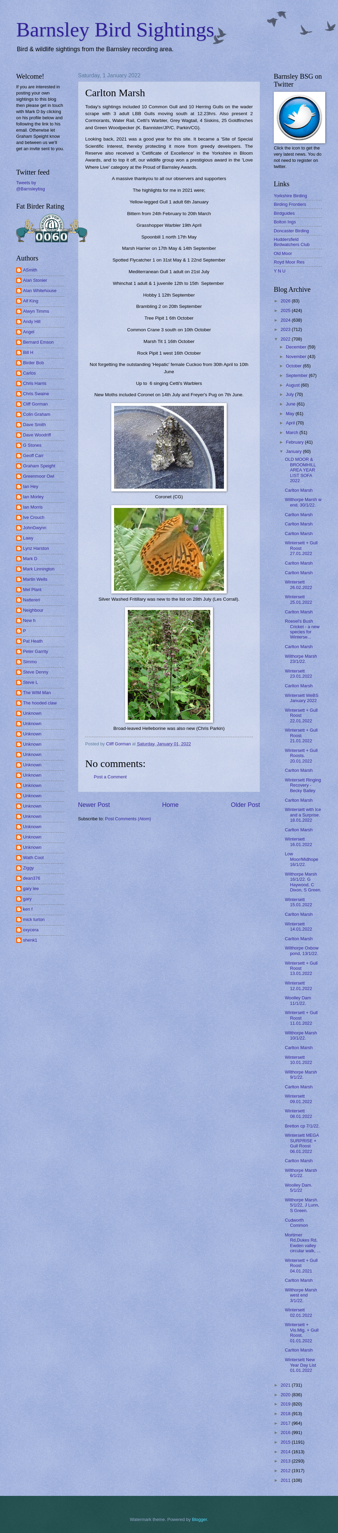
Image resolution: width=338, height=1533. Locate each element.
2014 (286, 1451)
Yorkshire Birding (290, 195)
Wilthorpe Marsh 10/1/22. (301, 1035)
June (291, 404)
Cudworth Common (296, 1223)
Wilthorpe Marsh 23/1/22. (301, 659)
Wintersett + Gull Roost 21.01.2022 (301, 735)
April (291, 422)
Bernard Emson (38, 342)
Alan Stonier (35, 280)
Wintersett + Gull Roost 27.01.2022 (301, 548)
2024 (286, 320)
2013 (286, 1461)
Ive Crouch (33, 517)
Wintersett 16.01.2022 (298, 841)
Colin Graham (36, 414)
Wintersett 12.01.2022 (298, 985)
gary (27, 898)
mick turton (34, 919)
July (290, 394)
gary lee (31, 888)
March (292, 432)
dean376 (31, 878)
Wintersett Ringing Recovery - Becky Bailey (303, 785)
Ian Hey (30, 486)
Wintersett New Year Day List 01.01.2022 (300, 1365)
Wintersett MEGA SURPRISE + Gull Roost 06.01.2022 (302, 1143)
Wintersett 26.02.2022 (298, 584)
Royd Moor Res (289, 262)
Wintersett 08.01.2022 (298, 1113)
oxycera (30, 929)
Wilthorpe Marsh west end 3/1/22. (301, 1295)
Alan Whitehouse (39, 290)
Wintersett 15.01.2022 (298, 902)
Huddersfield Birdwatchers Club (291, 242)
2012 (286, 1470)
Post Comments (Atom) (128, 818)
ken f (28, 909)
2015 (286, 1442)
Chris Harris (34, 383)
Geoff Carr (33, 455)
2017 (286, 1423)
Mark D (30, 558)
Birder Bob (33, 362)
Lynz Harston (36, 548)
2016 (286, 1432)
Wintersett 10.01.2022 (298, 1060)
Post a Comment (110, 776)
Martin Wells (35, 579)
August (293, 385)
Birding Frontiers (290, 204)
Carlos (29, 373)
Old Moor (283, 253)
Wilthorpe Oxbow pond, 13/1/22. (301, 950)
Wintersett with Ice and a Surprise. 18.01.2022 (303, 815)
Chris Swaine (36, 393)
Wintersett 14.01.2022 (298, 926)
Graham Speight (39, 465)
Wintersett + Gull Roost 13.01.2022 (301, 968)
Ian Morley (33, 496)
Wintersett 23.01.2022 (298, 673)
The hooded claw (40, 703)
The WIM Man (37, 692)
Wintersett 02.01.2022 (298, 1312)
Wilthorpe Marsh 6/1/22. (301, 1173)
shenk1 (30, 940)
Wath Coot (33, 857)
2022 (286, 339)
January (294, 451)
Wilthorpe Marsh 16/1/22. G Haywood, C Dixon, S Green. (303, 881)
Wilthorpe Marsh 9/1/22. (301, 1074)
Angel (28, 331)
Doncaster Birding (291, 230)
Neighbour (33, 610)
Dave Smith (34, 424)
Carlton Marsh (299, 490)
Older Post (245, 804)
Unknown (32, 713)
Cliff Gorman (35, 404)
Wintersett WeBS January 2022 (301, 698)
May (290, 413)
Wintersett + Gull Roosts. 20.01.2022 (301, 756)
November (296, 356)
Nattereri (31, 599)
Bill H (28, 352)
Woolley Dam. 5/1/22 (298, 1187)
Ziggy (28, 867)
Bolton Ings (285, 221)
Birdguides (284, 213)
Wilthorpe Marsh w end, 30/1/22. (303, 502)
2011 (286, 1480)
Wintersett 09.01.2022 (298, 1098)
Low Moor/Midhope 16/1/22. (301, 859)
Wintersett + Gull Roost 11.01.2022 (301, 1018)
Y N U (279, 271)
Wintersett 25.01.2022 (298, 599)
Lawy (28, 538)
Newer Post (94, 804)
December (296, 346)
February (295, 442)
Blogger (199, 1519)
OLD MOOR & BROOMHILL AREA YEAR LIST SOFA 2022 (300, 470)
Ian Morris (33, 507)
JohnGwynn (34, 527)
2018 (286, 1413)
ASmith (30, 270)
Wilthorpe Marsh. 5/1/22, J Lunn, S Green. (302, 1205)
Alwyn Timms (36, 311)
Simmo (30, 661)
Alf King (30, 300)
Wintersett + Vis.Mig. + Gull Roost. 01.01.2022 (301, 1332)
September (297, 375)
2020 (286, 1394)
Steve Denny (35, 672)
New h (29, 620)
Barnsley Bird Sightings (115, 29)
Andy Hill (32, 321)
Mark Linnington (39, 568)
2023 (286, 329)
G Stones (32, 445)
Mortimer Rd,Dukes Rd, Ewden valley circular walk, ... (302, 1242)
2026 (286, 300)
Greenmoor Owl (38, 476)
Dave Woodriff (37, 434)
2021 (286, 1385)
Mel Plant (32, 589)
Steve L (30, 682)
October (294, 365)
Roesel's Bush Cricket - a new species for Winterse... (302, 629)
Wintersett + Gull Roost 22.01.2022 (301, 715)
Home (170, 804)
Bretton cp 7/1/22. (302, 1126)
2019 (286, 1404)
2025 (286, 310)
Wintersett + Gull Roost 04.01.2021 (301, 1266)
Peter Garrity (35, 651)
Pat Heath (33, 641)
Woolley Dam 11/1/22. (298, 1000)
